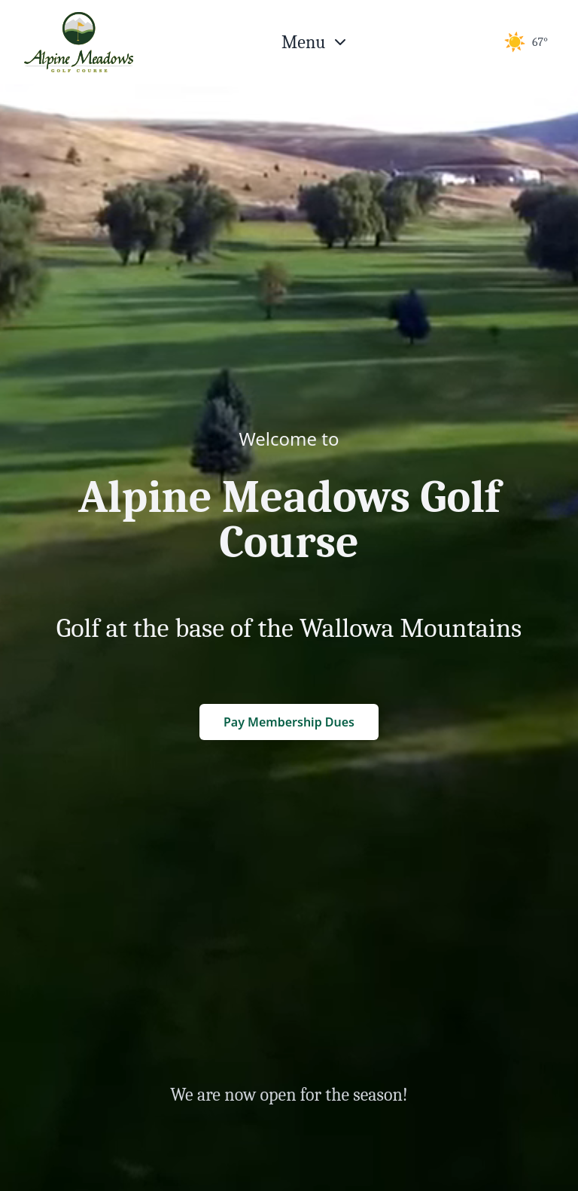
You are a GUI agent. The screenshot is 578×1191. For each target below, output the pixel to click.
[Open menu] (315, 42)
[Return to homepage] (78, 42)
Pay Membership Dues (289, 722)
